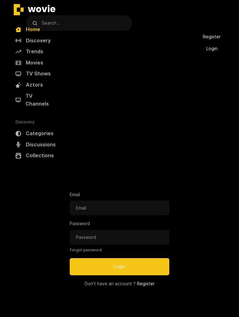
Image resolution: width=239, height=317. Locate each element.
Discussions (36, 144)
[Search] (34, 23)
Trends (29, 51)
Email (75, 194)
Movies (29, 62)
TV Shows (33, 73)
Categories (35, 133)
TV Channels (32, 100)
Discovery (33, 40)
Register (212, 36)
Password (80, 223)
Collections (35, 155)
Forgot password (86, 250)
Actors (29, 85)
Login (212, 48)
